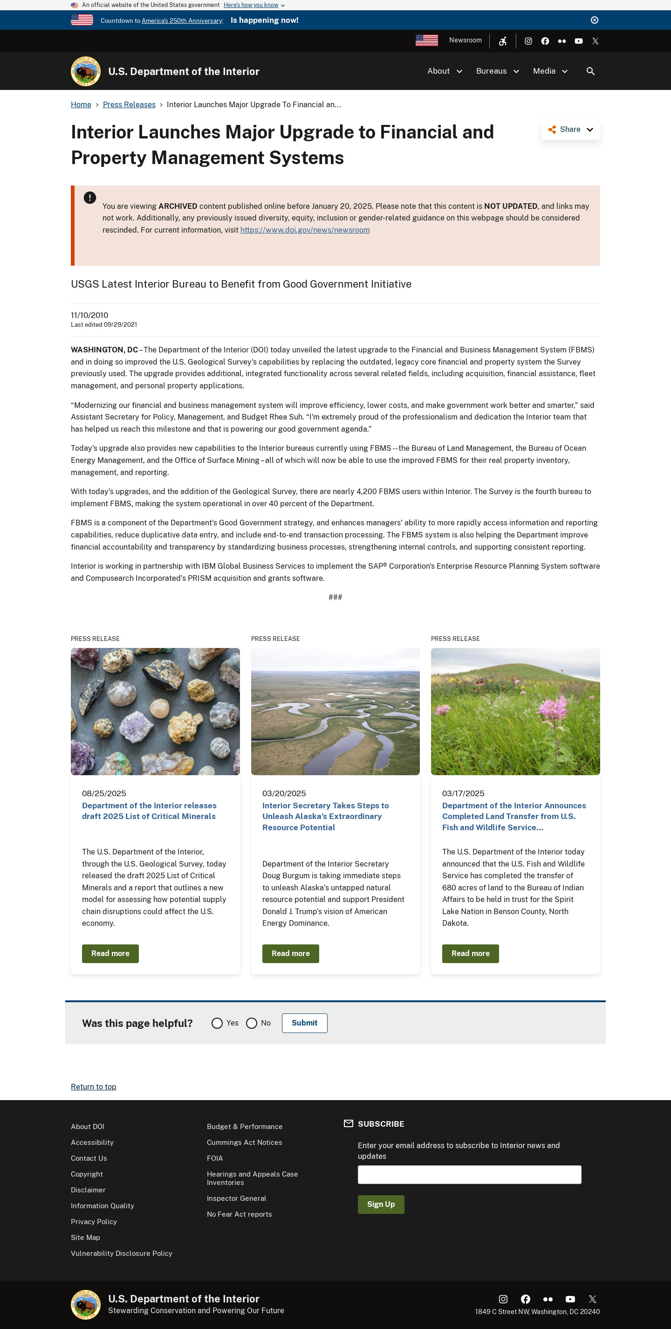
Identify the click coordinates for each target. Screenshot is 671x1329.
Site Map (85, 1237)
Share (570, 129)
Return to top (93, 1086)
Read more (110, 953)
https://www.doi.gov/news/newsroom (305, 230)
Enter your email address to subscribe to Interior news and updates (459, 1150)
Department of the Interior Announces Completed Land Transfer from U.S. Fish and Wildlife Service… (514, 816)
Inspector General (237, 1198)
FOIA (215, 1158)
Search (591, 71)
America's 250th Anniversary (182, 20)
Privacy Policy (94, 1222)
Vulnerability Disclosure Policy (121, 1253)
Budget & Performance (245, 1126)
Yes (232, 1023)
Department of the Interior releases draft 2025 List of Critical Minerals (149, 811)
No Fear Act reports (239, 1214)
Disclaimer (88, 1190)
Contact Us (89, 1158)
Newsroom (465, 40)
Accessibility (92, 1142)
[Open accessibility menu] (502, 41)
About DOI (87, 1126)
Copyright (87, 1174)
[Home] (86, 71)
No (266, 1023)
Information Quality (102, 1206)
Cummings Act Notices (244, 1142)
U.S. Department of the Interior (184, 71)
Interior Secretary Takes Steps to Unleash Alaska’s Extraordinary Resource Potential (325, 816)
